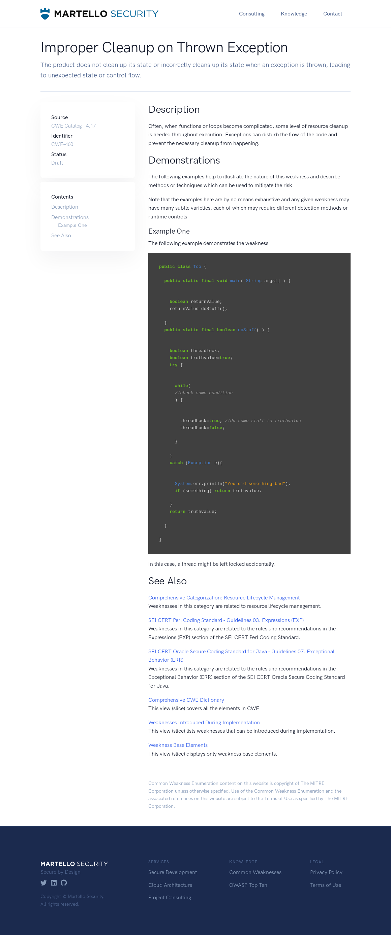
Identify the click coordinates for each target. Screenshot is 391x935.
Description (64, 207)
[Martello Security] (99, 14)
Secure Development (172, 872)
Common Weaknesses (255, 872)
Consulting (252, 13)
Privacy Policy (326, 872)
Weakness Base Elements (178, 745)
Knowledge (294, 13)
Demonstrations (70, 217)
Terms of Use (278, 798)
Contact (332, 13)
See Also (61, 235)
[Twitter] (43, 883)
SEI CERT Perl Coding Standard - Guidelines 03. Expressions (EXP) (226, 620)
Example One (72, 225)
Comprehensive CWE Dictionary (186, 700)
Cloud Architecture (170, 885)
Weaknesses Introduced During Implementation (204, 722)
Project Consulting (169, 897)
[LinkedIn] (54, 883)
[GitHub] (64, 883)
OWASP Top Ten (248, 885)
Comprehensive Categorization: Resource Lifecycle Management (224, 597)
